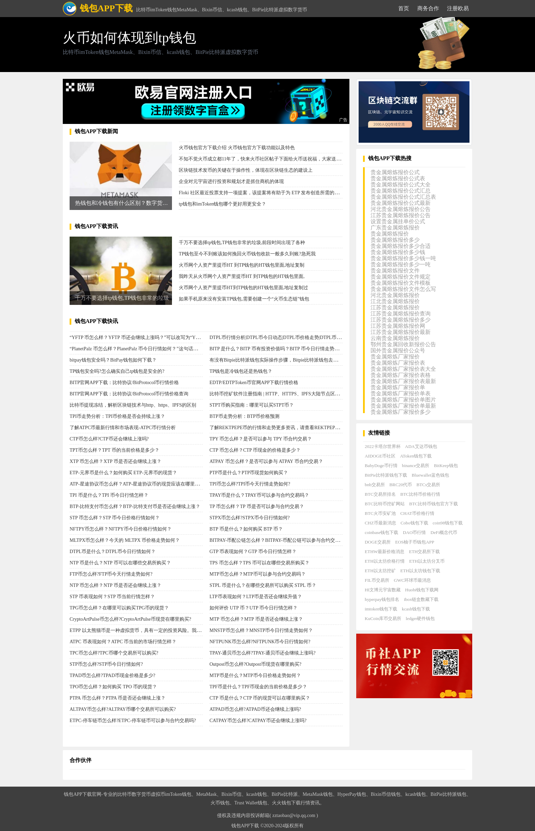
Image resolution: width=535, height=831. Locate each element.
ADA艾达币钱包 (421, 446)
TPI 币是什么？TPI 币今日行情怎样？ (109, 495)
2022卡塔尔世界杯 (383, 446)
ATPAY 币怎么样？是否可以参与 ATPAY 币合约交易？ (266, 461)
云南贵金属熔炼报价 (395, 338)
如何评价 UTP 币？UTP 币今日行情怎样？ (253, 607)
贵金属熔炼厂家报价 (395, 357)
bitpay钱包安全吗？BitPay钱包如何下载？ (113, 360)
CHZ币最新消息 (380, 522)
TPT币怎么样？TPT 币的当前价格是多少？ (114, 450)
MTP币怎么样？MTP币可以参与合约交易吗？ (257, 574)
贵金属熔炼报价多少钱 (398, 252)
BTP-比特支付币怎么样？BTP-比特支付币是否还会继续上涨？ (135, 506)
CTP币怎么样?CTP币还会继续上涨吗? (109, 438)
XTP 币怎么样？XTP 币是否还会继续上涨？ (115, 461)
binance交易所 (415, 465)
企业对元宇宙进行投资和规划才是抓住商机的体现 (231, 181)
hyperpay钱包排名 (382, 599)
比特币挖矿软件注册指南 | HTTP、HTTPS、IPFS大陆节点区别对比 (279, 393)
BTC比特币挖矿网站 (385, 503)
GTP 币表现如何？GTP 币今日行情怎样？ (253, 551)
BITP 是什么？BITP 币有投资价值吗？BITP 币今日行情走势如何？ (279, 348)
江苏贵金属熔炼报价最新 (401, 332)
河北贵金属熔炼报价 (395, 295)
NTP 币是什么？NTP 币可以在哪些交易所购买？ (120, 562)
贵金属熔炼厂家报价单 (398, 387)
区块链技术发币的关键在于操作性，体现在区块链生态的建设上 (246, 170)
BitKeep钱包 (446, 465)
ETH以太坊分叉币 (427, 561)
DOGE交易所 (378, 542)
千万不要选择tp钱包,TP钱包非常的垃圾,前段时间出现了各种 (242, 242)
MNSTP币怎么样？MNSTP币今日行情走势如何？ (261, 630)
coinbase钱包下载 (381, 532)
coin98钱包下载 (448, 522)
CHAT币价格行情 (417, 513)
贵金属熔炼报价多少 (395, 240)
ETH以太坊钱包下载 (420, 570)
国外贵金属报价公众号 (398, 350)
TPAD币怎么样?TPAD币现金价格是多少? (112, 675)
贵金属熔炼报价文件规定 (401, 277)
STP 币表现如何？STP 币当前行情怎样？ (112, 596)
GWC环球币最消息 (412, 580)
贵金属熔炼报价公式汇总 (401, 191)
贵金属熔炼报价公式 (395, 172)
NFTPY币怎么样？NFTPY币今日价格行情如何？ (121, 529)
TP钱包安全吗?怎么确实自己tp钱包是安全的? (117, 371)
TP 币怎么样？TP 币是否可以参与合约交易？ (256, 506)
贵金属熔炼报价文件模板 (401, 283)
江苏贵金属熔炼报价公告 (401, 215)
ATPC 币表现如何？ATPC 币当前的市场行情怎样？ (123, 641)
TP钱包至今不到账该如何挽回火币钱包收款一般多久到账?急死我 (247, 253)
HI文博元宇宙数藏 (383, 589)
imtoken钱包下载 (381, 608)
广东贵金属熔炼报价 (395, 227)
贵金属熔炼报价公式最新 (401, 203)
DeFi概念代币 (444, 532)
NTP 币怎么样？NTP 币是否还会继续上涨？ (115, 585)
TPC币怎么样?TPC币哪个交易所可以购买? (114, 653)
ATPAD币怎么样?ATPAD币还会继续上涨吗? (255, 709)
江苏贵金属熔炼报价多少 (401, 320)
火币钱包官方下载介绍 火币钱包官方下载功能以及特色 (237, 147)
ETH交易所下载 (424, 551)
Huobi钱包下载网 (421, 589)
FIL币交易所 (377, 580)
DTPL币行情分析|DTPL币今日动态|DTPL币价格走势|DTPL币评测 (277, 337)
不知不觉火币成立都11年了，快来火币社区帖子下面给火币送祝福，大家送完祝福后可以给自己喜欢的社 (288, 158)
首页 (403, 8)
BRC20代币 (400, 484)
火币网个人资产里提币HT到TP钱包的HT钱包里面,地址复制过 (243, 287)
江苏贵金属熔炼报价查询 (401, 313)
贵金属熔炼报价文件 (395, 270)
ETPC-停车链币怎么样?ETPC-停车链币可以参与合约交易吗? (133, 720)
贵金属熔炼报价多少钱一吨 (403, 258)
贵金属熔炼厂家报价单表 (401, 393)
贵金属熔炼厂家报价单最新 (403, 406)
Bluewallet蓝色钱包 (430, 475)
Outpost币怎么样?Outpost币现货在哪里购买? (255, 664)
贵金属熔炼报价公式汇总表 (403, 197)
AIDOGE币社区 (380, 456)
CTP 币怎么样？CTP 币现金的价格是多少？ (255, 450)
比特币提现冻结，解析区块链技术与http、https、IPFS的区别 (133, 405)
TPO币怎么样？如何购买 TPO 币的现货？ (113, 686)
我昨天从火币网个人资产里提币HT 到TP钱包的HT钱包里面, (241, 276)
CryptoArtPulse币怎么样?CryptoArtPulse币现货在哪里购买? (130, 619)
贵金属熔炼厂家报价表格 (401, 375)
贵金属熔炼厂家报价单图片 (403, 400)
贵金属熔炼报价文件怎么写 (403, 289)
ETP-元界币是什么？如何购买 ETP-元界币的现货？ (123, 472)
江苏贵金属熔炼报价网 (398, 326)
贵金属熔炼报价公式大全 (401, 184)
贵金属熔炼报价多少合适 (401, 246)
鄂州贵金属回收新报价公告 (403, 344)
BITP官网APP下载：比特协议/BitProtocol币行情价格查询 (129, 393)
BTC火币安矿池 (380, 513)
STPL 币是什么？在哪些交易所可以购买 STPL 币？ (262, 585)
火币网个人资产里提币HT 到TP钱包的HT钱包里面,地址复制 (241, 265)
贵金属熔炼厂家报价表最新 (403, 381)
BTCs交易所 (428, 484)
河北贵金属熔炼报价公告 (401, 209)
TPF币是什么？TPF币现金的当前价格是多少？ (258, 686)
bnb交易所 (375, 484)
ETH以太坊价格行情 (385, 561)
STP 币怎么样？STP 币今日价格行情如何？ (115, 517)
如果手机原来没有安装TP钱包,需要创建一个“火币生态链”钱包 (244, 298)
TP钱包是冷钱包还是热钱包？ (240, 371)
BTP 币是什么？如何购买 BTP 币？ (246, 529)
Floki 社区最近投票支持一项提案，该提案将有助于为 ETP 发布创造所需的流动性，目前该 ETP (278, 192)
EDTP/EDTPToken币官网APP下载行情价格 (253, 382)
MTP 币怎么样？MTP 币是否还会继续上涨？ (256, 619)
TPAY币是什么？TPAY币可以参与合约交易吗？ (259, 495)
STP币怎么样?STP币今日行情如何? (106, 664)
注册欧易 (458, 8)
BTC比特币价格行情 (420, 494)
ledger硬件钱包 (420, 618)
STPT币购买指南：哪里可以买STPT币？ (251, 405)
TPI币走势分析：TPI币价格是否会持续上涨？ (117, 416)
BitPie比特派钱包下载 (386, 475)
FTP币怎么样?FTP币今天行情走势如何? (111, 574)
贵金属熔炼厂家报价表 (398, 363)
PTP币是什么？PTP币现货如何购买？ (248, 472)
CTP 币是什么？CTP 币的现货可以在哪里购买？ (259, 698)
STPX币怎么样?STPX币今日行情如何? (249, 517)
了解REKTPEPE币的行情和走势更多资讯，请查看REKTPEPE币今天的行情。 (290, 427)
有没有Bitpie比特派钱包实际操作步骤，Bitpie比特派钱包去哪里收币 (280, 360)
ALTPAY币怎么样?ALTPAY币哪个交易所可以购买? (123, 709)
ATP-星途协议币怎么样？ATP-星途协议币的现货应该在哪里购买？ (139, 484)
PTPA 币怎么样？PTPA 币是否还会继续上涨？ (117, 698)
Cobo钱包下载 (414, 522)
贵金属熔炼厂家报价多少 (401, 412)
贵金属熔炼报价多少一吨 (401, 264)
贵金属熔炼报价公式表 (398, 178)
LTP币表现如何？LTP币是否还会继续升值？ (255, 596)
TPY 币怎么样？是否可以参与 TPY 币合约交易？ (260, 438)
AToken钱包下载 (416, 456)
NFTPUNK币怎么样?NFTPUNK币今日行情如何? (259, 641)
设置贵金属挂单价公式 (398, 221)
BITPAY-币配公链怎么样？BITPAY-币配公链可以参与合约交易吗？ (279, 540)
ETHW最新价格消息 (384, 551)
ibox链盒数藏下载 (421, 599)
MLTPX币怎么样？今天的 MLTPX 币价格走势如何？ (125, 540)
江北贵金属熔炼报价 (395, 301)
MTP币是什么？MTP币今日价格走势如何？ (255, 675)
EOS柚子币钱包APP (414, 542)
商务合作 (428, 8)
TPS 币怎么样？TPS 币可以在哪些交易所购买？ (259, 562)
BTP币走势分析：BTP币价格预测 (244, 416)
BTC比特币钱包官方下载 (433, 503)
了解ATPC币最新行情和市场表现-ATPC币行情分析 (123, 427)
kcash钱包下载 (416, 608)
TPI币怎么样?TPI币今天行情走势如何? (249, 484)
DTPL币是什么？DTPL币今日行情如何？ (113, 551)
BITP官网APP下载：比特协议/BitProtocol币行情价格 (124, 382)
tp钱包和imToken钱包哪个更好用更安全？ (222, 204)
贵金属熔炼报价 (390, 234)
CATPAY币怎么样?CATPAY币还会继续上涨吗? (257, 720)
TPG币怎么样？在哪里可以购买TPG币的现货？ (119, 607)
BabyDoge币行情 (381, 465)
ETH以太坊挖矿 (380, 570)
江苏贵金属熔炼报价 (395, 307)
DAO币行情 (414, 532)
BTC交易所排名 (380, 494)
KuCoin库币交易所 (383, 618)
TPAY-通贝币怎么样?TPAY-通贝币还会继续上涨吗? (262, 653)
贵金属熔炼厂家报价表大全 (403, 369)
